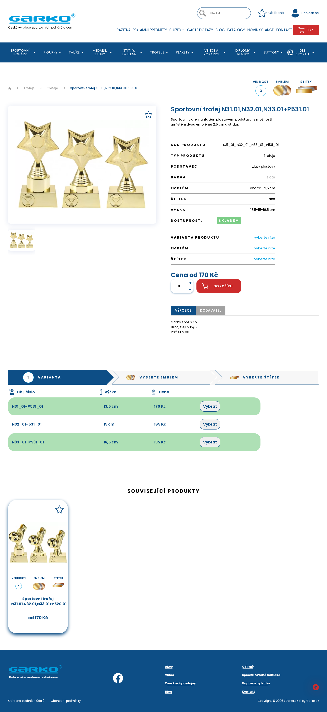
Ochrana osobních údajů (26, 701)
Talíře (77, 53)
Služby (177, 30)
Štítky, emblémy (133, 52)
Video (169, 675)
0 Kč (306, 30)
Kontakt (284, 29)
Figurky (53, 53)
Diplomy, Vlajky (246, 52)
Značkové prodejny (180, 683)
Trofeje (160, 53)
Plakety (185, 53)
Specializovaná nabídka (261, 675)
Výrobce (183, 310)
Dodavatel (210, 310)
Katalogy (236, 29)
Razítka (124, 29)
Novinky (255, 29)
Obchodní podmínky (66, 701)
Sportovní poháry (23, 52)
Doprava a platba (256, 683)
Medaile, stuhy (102, 52)
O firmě (248, 667)
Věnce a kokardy (215, 52)
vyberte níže (264, 237)
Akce (269, 29)
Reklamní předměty (150, 29)
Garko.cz (312, 701)
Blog (220, 29)
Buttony (274, 53)
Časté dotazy (200, 29)
